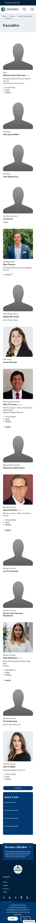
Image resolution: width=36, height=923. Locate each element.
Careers (6, 889)
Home (5, 16)
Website (8, 92)
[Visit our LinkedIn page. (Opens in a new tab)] (12, 897)
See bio (8, 427)
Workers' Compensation (25, 16)
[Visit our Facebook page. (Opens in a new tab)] (6, 897)
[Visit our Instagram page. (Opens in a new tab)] (23, 897)
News (5, 892)
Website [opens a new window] (9, 274)
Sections (12, 16)
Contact (6, 885)
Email (7, 90)
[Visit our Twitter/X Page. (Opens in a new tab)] (18, 897)
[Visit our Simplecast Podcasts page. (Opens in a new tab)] (28, 897)
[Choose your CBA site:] (18, 3)
